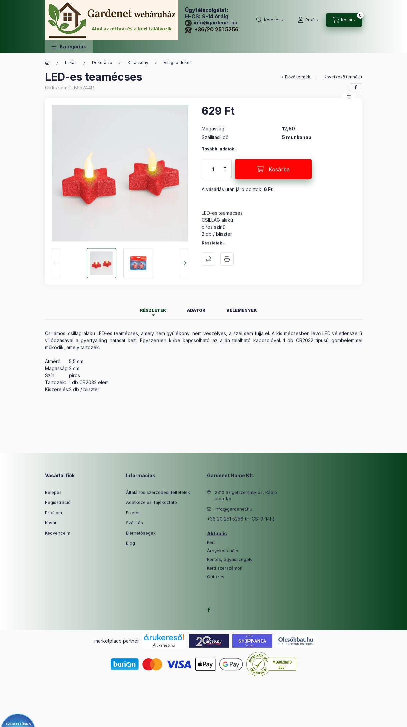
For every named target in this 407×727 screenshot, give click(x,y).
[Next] (184, 263)
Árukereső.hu (164, 645)
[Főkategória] (47, 63)
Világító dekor (177, 62)
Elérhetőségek (141, 533)
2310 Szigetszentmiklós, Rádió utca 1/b (246, 496)
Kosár (51, 522)
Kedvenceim (57, 533)
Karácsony (138, 62)
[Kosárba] (273, 169)
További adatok (218, 148)
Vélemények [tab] (241, 310)
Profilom (53, 512)
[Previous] (56, 263)
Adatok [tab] (196, 310)
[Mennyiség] (213, 169)
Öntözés (215, 576)
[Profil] (308, 20)
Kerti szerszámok (224, 568)
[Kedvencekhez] (349, 97)
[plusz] (225, 164)
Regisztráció (58, 502)
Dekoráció (102, 62)
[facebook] (355, 87)
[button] (69, 46)
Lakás (71, 62)
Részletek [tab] (153, 310)
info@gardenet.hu (211, 22)
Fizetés (133, 512)
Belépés (53, 492)
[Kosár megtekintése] (344, 20)
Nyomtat (227, 259)
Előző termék (297, 76)
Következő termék (342, 76)
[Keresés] (270, 20)
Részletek (212, 242)
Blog (130, 543)
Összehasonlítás (208, 259)
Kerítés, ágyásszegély (229, 559)
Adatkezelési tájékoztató (151, 502)
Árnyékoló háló (222, 550)
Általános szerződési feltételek (158, 492)
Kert (211, 542)
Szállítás (134, 522)
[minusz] (225, 174)
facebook (209, 610)
